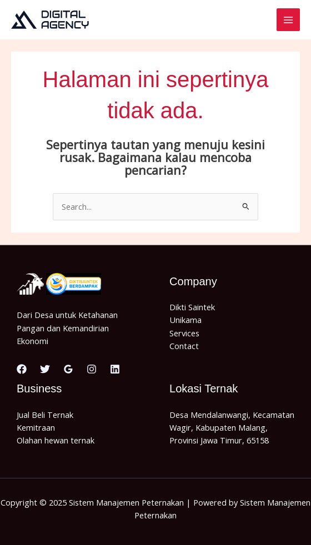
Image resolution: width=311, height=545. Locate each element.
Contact (184, 345)
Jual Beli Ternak (45, 414)
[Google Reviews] (68, 369)
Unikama (185, 319)
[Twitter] (45, 369)
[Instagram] (92, 369)
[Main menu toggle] (288, 20)
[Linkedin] (115, 369)
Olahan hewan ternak (55, 440)
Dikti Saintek (192, 306)
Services (184, 333)
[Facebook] (22, 369)
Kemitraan (36, 427)
